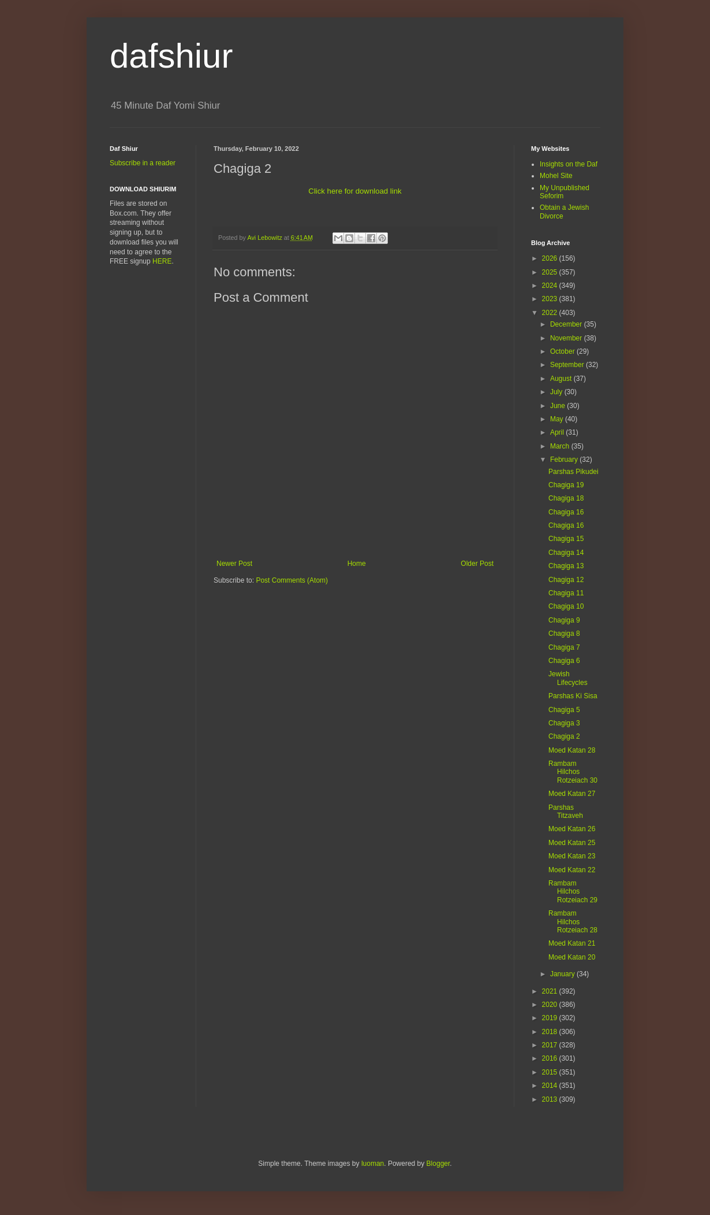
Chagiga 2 (564, 736)
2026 (550, 258)
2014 (550, 1085)
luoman (372, 1164)
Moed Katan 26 (571, 829)
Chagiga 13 (566, 566)
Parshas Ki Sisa (572, 696)
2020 (550, 1005)
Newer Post (234, 564)
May (557, 419)
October (563, 351)
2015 (550, 1072)
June (558, 406)
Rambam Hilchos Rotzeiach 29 (572, 891)
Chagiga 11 (566, 593)
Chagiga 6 (564, 661)
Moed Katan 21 (571, 943)
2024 (550, 285)
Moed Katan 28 (571, 750)
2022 (550, 313)
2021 (550, 991)
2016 (550, 1058)
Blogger (438, 1164)
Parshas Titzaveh (565, 811)
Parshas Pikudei (573, 472)
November (567, 338)
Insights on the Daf (568, 164)
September (568, 365)
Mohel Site (556, 176)
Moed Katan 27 (571, 794)
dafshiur (171, 55)
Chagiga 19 (566, 485)
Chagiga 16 (566, 512)
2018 (550, 1032)
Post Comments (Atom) (292, 580)
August (562, 379)
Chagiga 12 (566, 580)
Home (356, 564)
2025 (550, 272)
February (565, 459)
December (567, 324)
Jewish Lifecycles (568, 678)
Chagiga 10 (566, 606)
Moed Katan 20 (571, 957)
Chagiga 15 (566, 539)
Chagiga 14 (566, 553)
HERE (161, 261)
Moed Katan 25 (571, 843)
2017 (550, 1045)
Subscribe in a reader (142, 163)
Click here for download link (354, 191)
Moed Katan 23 (571, 856)
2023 (550, 299)
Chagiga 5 (564, 710)
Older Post (477, 564)
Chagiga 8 (564, 633)
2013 (550, 1099)
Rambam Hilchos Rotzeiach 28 (572, 921)
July (557, 392)
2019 (550, 1018)
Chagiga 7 (564, 647)
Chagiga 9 (564, 620)
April (558, 432)
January (563, 974)
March (560, 446)
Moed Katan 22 (571, 870)
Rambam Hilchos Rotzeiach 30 (572, 772)
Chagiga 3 (564, 723)
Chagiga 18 (566, 498)
